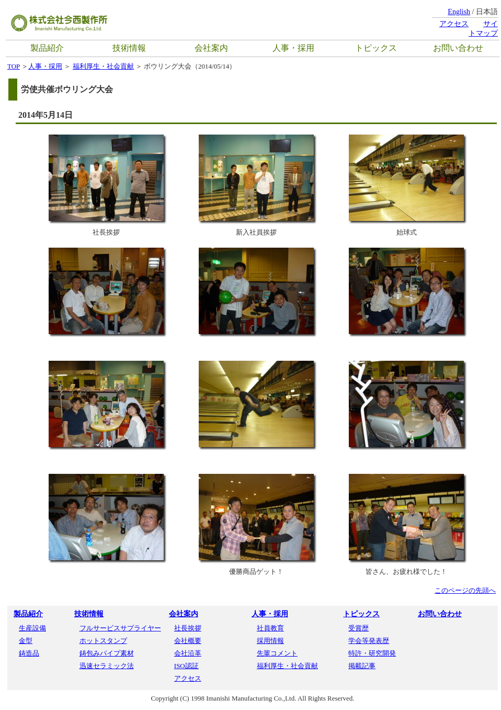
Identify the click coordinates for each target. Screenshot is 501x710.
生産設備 (32, 628)
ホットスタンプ (103, 641)
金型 (25, 641)
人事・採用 (293, 47)
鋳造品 (29, 653)
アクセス (454, 24)
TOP (13, 66)
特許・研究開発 (372, 653)
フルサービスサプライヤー (120, 628)
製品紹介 (47, 47)
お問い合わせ (458, 47)
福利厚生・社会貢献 (103, 66)
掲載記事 (361, 666)
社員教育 (270, 628)
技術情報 (129, 47)
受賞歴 (358, 628)
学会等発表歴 (368, 641)
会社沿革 (187, 653)
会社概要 (187, 641)
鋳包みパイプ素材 (106, 653)
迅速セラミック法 (106, 666)
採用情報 (270, 641)
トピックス (376, 47)
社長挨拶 (187, 628)
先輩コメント (277, 653)
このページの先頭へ (465, 590)
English (459, 12)
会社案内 (211, 47)
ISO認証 (186, 666)
